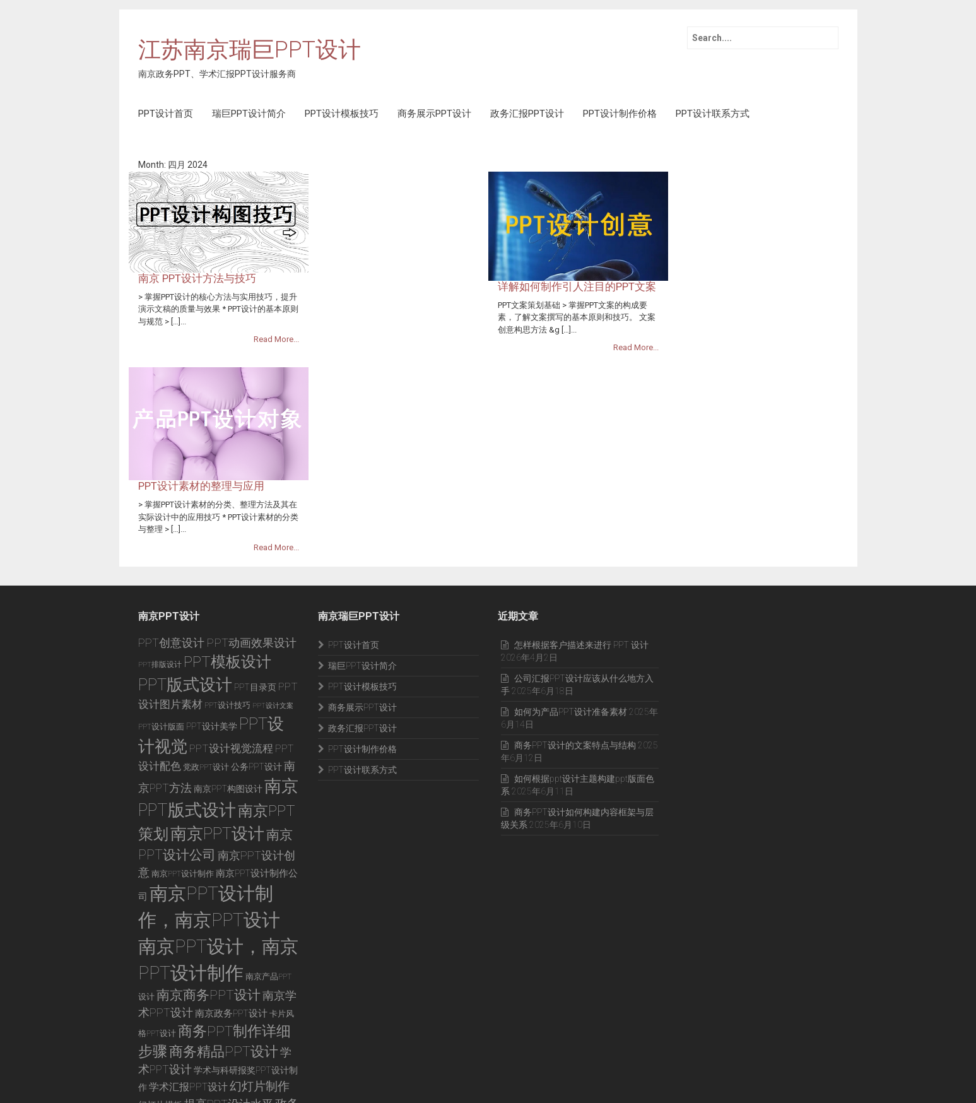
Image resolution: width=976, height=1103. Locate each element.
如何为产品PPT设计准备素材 (570, 565)
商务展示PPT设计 (434, 113)
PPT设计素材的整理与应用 (381, 299)
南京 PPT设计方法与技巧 (377, 176)
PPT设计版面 (161, 579)
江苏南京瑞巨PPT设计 (249, 50)
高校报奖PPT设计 (213, 991)
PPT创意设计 (171, 496)
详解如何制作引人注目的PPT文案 (757, 176)
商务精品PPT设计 (223, 905)
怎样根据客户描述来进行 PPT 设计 (581, 498)
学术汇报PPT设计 (188, 941)
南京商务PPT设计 (208, 848)
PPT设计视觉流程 (231, 602)
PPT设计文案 (272, 559)
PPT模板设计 (227, 515)
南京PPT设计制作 (182, 727)
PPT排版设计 (160, 518)
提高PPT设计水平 (228, 957)
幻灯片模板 (160, 958)
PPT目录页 (255, 541)
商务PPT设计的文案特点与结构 (575, 599)
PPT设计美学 (211, 579)
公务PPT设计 (256, 620)
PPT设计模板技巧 (342, 113)
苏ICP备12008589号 (236, 1075)
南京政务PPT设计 (231, 867)
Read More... (456, 238)
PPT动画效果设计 (251, 496)
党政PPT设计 (206, 620)
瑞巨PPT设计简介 (249, 113)
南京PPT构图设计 (228, 642)
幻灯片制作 (260, 940)
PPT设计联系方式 (713, 113)
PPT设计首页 (165, 113)
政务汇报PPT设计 (527, 113)
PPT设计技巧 (227, 558)
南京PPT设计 (217, 687)
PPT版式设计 (185, 538)
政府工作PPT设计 (233, 975)
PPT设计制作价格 (620, 113)
